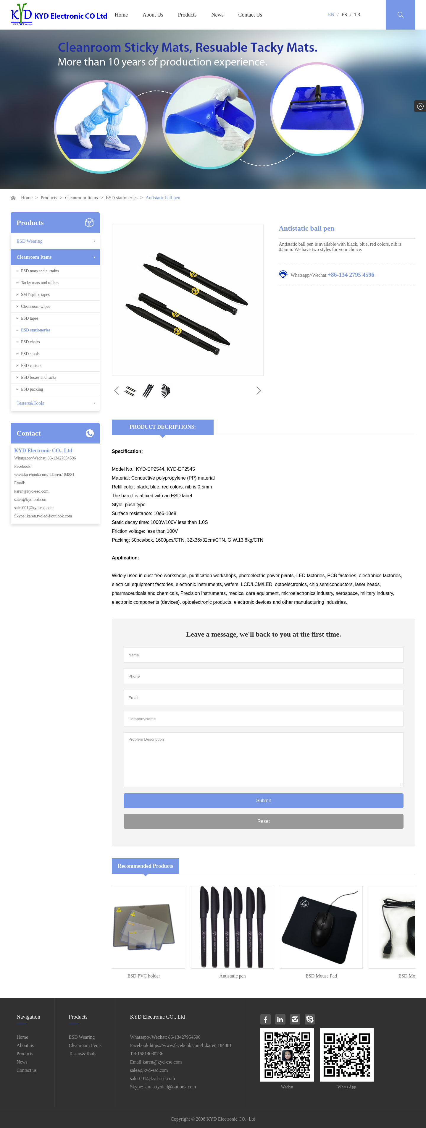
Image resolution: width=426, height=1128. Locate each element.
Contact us (27, 1070)
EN (331, 14)
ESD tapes (29, 318)
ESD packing (32, 389)
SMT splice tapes (35, 294)
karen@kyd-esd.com (31, 491)
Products (187, 15)
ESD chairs (30, 342)
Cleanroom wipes (35, 306)
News (218, 15)
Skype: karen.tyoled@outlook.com (43, 516)
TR (357, 14)
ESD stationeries (122, 197)
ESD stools (30, 354)
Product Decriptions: (163, 427)
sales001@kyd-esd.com (34, 508)
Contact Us (250, 15)
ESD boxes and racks (38, 377)
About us (25, 1045)
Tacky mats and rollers (40, 283)
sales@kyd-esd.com (30, 499)
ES (344, 14)
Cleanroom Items (81, 197)
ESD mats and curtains (40, 271)
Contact (29, 433)
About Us (153, 15)
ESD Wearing (30, 241)
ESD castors (31, 365)
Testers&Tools (30, 403)
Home (121, 15)
